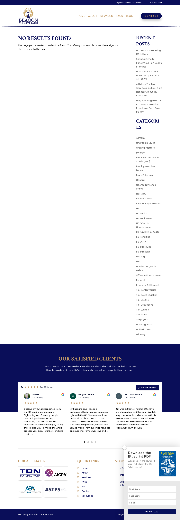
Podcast (140, 280)
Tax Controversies (146, 290)
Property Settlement (147, 285)
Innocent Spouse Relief (148, 203)
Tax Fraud (141, 314)
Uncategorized (144, 324)
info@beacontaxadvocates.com (128, 3)
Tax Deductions (144, 304)
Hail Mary (141, 193)
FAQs (119, 16)
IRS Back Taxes (144, 218)
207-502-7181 (156, 3)
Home (81, 16)
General (140, 180)
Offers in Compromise (148, 275)
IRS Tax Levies (143, 246)
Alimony (140, 137)
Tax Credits (142, 300)
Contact (151, 16)
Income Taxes (144, 198)
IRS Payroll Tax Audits (147, 232)
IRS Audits (141, 213)
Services (106, 16)
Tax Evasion (142, 309)
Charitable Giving (145, 143)
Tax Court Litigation (146, 295)
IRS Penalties (143, 237)
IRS (137, 208)
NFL (138, 261)
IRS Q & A (141, 241)
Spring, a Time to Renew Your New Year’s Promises (149, 62)
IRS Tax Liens (143, 251)
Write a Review (147, 387)
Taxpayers (142, 319)
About (92, 16)
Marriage (141, 256)
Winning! (141, 334)
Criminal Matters (145, 147)
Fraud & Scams (144, 175)
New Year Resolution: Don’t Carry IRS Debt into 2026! (147, 75)
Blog (129, 16)
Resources (87, 495)
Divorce (140, 152)
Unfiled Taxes (143, 329)
